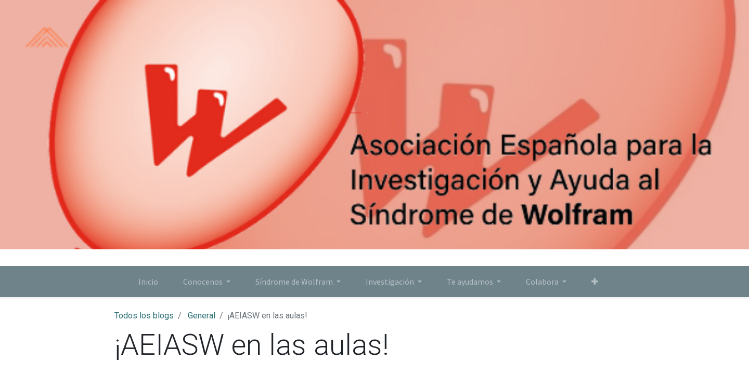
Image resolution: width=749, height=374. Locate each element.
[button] (595, 281)
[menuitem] (148, 281)
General (201, 315)
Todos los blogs (144, 315)
